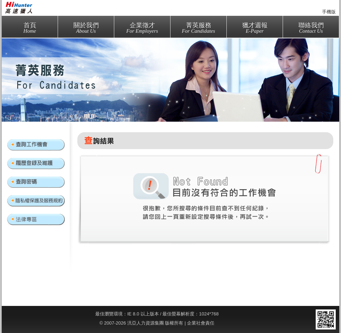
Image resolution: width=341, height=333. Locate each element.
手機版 (329, 11)
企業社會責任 (200, 323)
